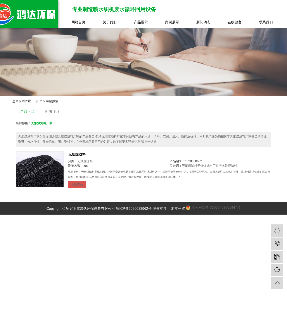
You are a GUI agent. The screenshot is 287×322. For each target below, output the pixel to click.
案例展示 (172, 22)
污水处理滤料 (228, 165)
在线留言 (235, 22)
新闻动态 (203, 22)
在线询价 (77, 184)
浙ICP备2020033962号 (134, 208)
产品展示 (141, 22)
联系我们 (266, 22)
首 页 (39, 101)
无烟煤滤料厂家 (208, 165)
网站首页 (78, 22)
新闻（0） (53, 111)
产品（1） (28, 111)
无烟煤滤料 (77, 154)
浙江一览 (177, 208)
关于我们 (110, 22)
